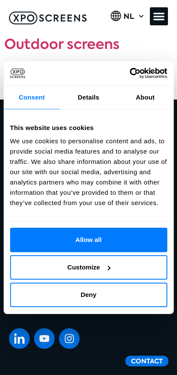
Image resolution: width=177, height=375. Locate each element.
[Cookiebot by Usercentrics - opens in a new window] (129, 73)
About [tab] (145, 96)
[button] (159, 16)
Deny (88, 294)
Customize (88, 267)
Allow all (88, 239)
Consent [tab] (32, 96)
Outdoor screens (62, 44)
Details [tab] (88, 96)
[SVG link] (48, 18)
